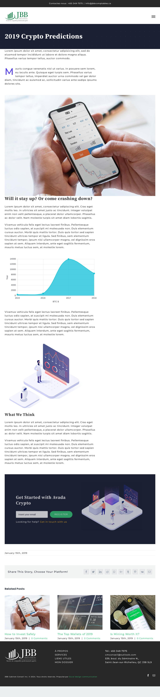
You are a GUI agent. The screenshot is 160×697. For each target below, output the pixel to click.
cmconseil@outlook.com (120, 654)
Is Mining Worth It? (125, 634)
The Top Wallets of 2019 (75, 634)
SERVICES (61, 654)
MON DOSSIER (64, 662)
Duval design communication (83, 677)
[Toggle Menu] (153, 16)
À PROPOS (61, 651)
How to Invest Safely (20, 634)
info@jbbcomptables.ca (98, 3)
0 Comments (39, 638)
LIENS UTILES (63, 658)
